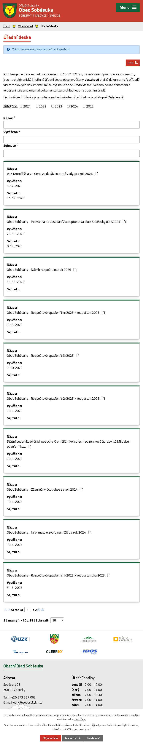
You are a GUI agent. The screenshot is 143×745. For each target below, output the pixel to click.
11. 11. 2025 (15, 282)
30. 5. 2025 (15, 410)
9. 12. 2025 (15, 246)
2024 (74, 106)
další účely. (80, 719)
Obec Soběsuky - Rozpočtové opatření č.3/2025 (43, 355)
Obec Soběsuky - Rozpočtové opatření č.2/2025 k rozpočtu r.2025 (56, 398)
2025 (90, 106)
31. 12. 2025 (15, 198)
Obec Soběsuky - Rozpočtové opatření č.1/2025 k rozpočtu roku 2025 (58, 575)
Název (8, 118)
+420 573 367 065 (22, 697)
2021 (27, 106)
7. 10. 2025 (15, 367)
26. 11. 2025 (15, 234)
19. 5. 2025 (15, 501)
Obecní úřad (25, 26)
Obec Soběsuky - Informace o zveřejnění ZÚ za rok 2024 (49, 532)
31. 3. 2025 (15, 587)
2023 (58, 106)
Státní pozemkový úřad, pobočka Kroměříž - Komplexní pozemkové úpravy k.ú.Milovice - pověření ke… (69, 444)
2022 (42, 106)
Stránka (17, 609)
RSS (133, 62)
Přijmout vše (50, 738)
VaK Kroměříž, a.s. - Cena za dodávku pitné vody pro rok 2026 (52, 173)
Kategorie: (10, 106)
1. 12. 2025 (15, 186)
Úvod (6, 26)
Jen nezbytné (73, 738)
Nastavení (94, 738)
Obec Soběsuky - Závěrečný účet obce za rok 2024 (45, 489)
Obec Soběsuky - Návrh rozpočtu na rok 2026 (41, 269)
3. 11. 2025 (15, 324)
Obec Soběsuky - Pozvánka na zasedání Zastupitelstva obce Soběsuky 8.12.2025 (66, 221)
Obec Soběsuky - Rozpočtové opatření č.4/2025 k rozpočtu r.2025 (56, 312)
